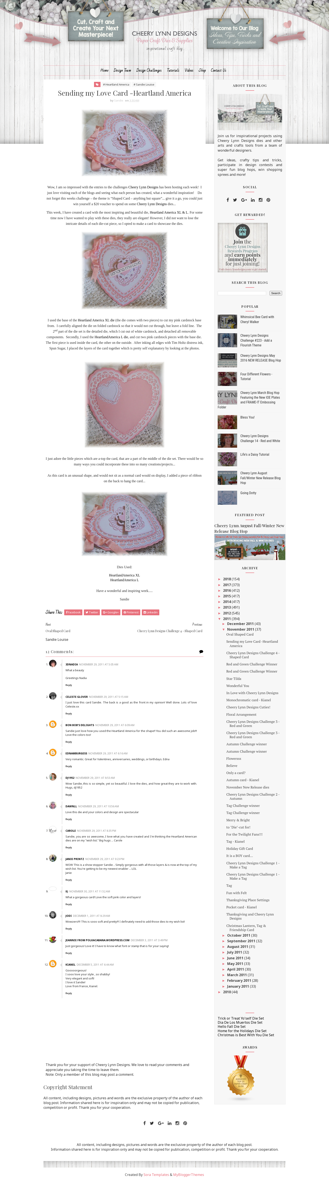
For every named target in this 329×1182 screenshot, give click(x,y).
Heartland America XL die (96, 320)
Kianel (70, 964)
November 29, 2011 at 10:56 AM (98, 806)
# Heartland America (116, 84)
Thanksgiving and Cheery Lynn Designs (250, 916)
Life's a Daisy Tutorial (254, 454)
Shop (202, 70)
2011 (227, 618)
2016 (227, 590)
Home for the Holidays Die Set (242, 1030)
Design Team (122, 70)
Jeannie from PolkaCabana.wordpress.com (97, 940)
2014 (227, 601)
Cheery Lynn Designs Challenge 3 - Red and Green (252, 723)
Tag (229, 885)
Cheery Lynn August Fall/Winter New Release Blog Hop (260, 478)
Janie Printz (74, 859)
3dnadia (71, 664)
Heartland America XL (165, 212)
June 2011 (235, 958)
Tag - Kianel (235, 841)
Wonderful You (237, 685)
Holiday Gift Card (239, 848)
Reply (68, 685)
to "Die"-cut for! (238, 827)
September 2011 (241, 941)
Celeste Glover (76, 697)
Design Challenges (149, 70)
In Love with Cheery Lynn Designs (252, 692)
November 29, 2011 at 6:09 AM (114, 725)
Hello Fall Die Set (232, 1026)
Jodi (68, 916)
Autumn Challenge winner (246, 744)
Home (104, 70)
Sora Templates (156, 1174)
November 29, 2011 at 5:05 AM (98, 664)
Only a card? (235, 772)
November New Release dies (247, 787)
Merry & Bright (238, 820)
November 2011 (241, 629)
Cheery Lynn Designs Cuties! (248, 707)
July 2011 (235, 952)
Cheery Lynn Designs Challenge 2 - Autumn (252, 796)
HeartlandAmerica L (124, 580)
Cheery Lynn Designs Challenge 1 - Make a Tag (252, 865)
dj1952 (69, 778)
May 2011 (235, 963)
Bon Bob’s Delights (79, 725)
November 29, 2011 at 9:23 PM (104, 859)
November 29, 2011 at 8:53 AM (95, 778)
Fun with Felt (236, 892)
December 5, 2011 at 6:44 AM (95, 964)
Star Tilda (233, 678)
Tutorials (173, 70)
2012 (227, 613)
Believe (231, 765)
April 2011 (236, 969)
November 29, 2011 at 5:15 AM (108, 697)
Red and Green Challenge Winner (251, 664)
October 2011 (239, 935)
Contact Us (218, 70)
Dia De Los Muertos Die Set (240, 1022)
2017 (227, 584)
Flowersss (233, 758)
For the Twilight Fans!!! (244, 834)
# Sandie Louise (144, 84)
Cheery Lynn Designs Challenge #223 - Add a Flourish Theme (256, 340)
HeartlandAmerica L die (111, 337)
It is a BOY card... (239, 855)
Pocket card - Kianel (241, 907)
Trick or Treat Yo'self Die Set (241, 1018)
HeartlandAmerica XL (124, 575)
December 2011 (241, 623)
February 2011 (239, 980)
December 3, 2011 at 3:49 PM (149, 940)
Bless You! (247, 417)
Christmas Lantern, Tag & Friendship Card (246, 927)
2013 (227, 607)
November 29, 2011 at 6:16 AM (108, 753)
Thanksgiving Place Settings (248, 900)
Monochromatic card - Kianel (248, 700)
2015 (227, 596)
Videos (189, 70)
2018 (227, 579)
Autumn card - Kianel (242, 779)
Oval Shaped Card (240, 634)
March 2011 (237, 975)
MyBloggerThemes (188, 1174)
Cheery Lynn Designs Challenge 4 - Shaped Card (252, 654)
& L (185, 212)
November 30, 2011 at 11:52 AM (89, 891)
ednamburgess (76, 753)
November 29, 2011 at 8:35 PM (96, 831)
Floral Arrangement (241, 714)
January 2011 (238, 986)
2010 (227, 992)
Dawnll (71, 806)
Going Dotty (248, 493)
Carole (70, 831)
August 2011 (238, 946)
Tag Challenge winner (243, 805)
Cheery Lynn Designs (143, 187)
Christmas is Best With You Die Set (246, 1035)
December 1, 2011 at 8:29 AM (91, 916)
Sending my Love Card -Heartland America (252, 643)
